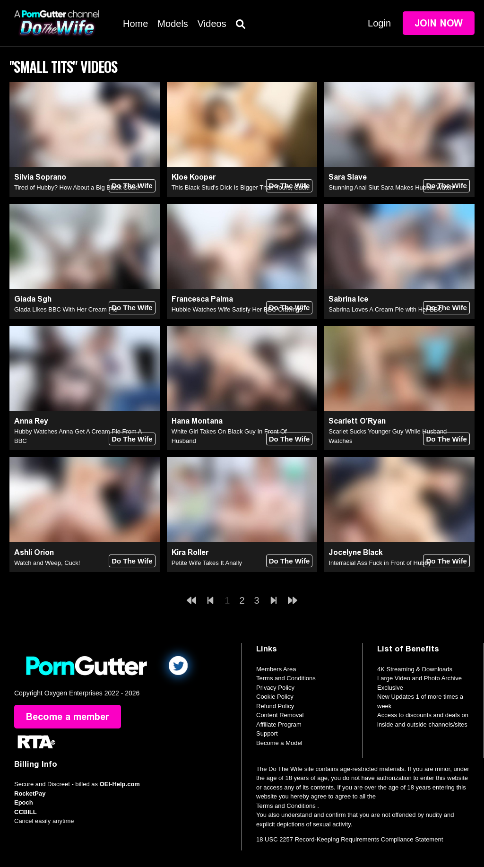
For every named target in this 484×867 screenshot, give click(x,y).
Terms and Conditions (286, 678)
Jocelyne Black (355, 552)
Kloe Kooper (194, 177)
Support (267, 733)
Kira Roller (190, 552)
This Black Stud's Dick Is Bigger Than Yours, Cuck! (241, 187)
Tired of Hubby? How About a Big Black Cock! (76, 187)
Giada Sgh (33, 299)
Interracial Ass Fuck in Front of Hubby (379, 562)
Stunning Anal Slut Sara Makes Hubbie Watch (390, 187)
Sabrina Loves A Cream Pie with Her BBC (385, 309)
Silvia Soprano (40, 177)
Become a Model (279, 742)
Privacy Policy (275, 687)
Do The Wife (132, 186)
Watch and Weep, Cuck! (47, 562)
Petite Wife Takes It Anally (207, 562)
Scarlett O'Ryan (357, 420)
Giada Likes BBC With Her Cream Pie (65, 309)
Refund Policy (275, 706)
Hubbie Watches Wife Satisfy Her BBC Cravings (237, 309)
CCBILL (25, 811)
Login (379, 23)
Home (135, 23)
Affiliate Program (279, 724)
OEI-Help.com (120, 784)
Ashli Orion (34, 552)
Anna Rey (31, 420)
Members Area (276, 669)
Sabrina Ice (348, 299)
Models (172, 23)
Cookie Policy (275, 696)
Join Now (439, 23)
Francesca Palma (202, 299)
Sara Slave (347, 177)
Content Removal (279, 715)
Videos (212, 23)
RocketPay (29, 793)
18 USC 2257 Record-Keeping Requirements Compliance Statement (349, 839)
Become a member (67, 716)
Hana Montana (197, 420)
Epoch (23, 802)
